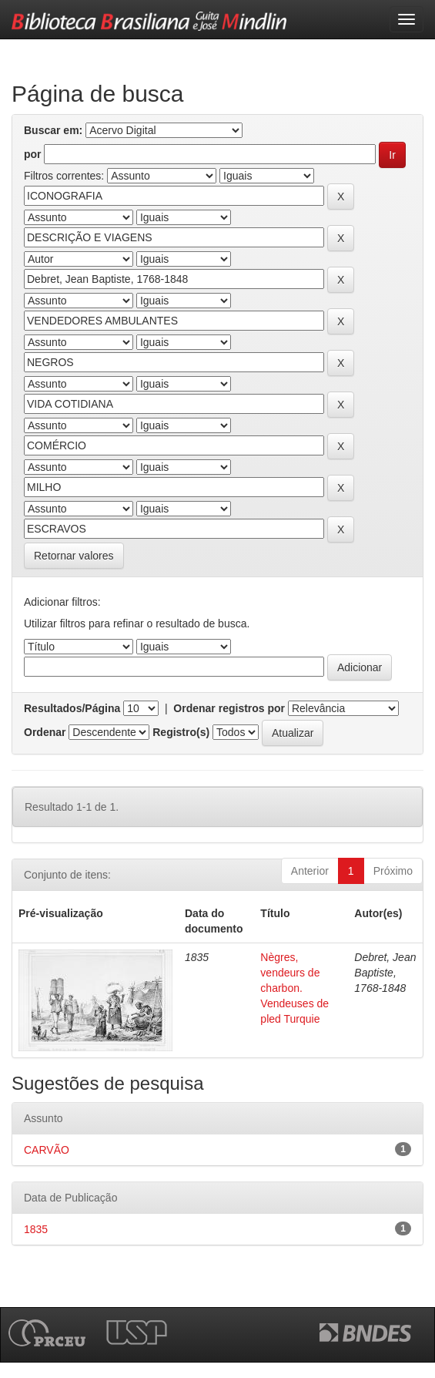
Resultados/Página (72, 708)
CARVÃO (46, 1150)
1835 (36, 1229)
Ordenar (44, 732)
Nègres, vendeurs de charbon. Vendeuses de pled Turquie (294, 988)
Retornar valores (74, 556)
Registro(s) (180, 732)
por (33, 154)
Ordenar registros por (229, 708)
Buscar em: (53, 130)
